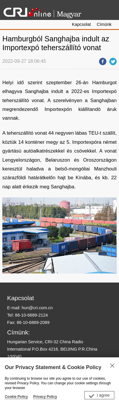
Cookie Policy (16, 397)
